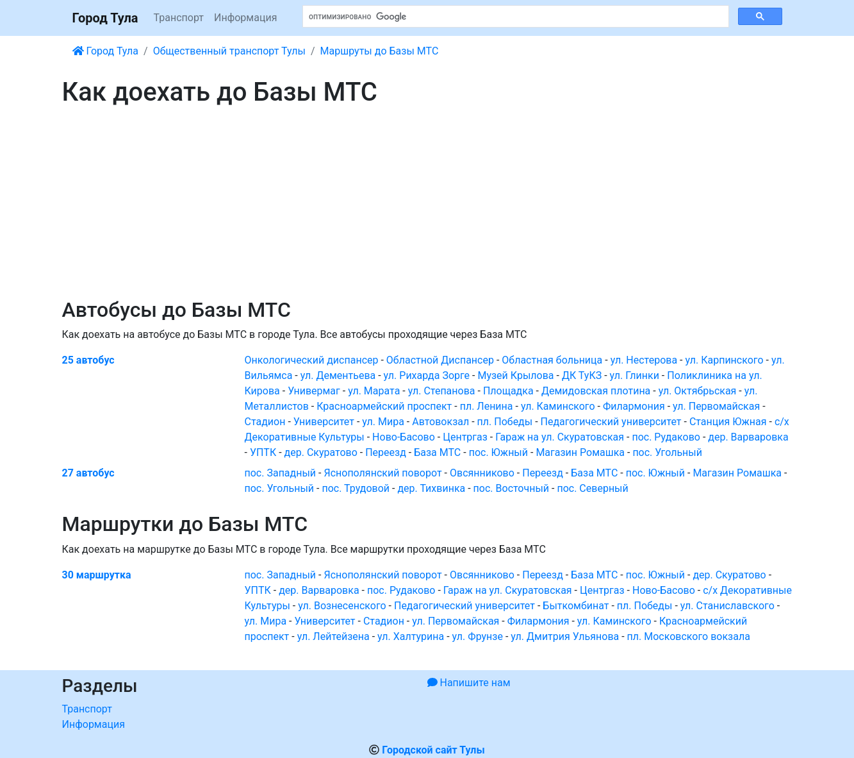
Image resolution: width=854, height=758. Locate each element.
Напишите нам (469, 683)
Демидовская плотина (595, 391)
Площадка (508, 391)
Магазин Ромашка (580, 452)
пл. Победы (505, 422)
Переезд (385, 452)
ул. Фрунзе (477, 636)
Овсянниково (482, 473)
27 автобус (88, 473)
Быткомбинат (576, 606)
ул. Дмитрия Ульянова (565, 636)
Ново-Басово (403, 437)
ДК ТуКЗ (582, 375)
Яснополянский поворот (382, 473)
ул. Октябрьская (698, 391)
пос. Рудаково (666, 437)
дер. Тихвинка (431, 488)
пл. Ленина (486, 406)
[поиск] (514, 16)
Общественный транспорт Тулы (229, 51)
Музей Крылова (515, 375)
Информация (245, 18)
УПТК (263, 452)
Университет (323, 422)
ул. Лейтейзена (333, 636)
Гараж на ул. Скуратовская (559, 437)
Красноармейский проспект (384, 406)
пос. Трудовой (356, 488)
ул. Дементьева (338, 375)
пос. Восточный (511, 488)
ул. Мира (383, 422)
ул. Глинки (634, 375)
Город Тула (105, 18)
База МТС (437, 452)
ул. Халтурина (410, 636)
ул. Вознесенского (342, 606)
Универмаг (314, 391)
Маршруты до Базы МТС (379, 51)
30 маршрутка (96, 575)
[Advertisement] (427, 202)
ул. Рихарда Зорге (427, 375)
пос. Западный (280, 473)
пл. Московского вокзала (688, 636)
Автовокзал (440, 422)
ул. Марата (374, 391)
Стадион (265, 422)
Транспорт (179, 18)
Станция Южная (728, 422)
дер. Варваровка (748, 437)
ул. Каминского (558, 406)
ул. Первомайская (716, 406)
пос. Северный (592, 488)
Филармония (634, 406)
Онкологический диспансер (312, 360)
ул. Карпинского (724, 360)
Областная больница (552, 360)
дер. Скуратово (320, 452)
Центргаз (465, 437)
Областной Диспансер (440, 360)
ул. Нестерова (644, 360)
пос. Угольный (667, 452)
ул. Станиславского (727, 606)
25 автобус (88, 360)
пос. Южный (498, 452)
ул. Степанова (441, 391)
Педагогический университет (611, 422)
